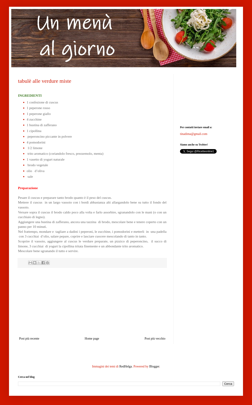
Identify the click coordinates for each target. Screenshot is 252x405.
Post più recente (29, 338)
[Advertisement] (92, 302)
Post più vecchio (154, 338)
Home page (92, 338)
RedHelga (125, 366)
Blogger (154, 366)
